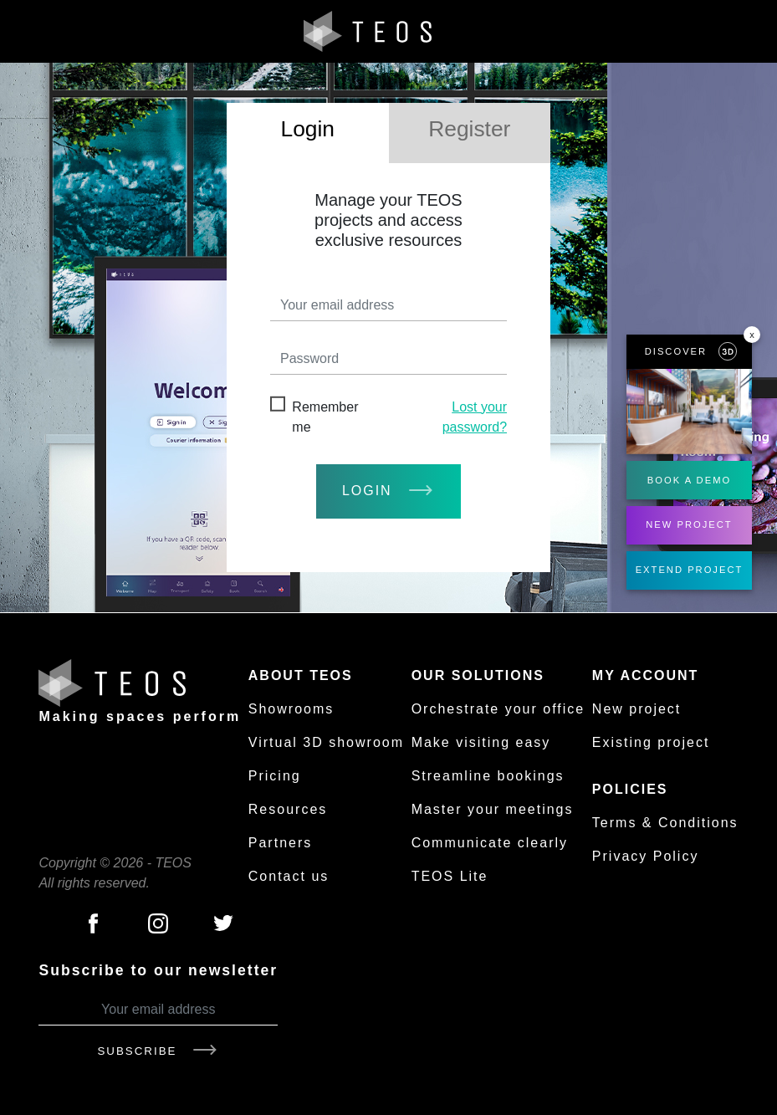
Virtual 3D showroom (326, 742)
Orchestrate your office (498, 709)
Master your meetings (493, 809)
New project (636, 709)
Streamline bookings (488, 776)
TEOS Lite (450, 876)
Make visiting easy (481, 742)
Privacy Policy (645, 856)
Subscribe (158, 1051)
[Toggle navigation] (746, 31)
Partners (280, 843)
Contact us (288, 876)
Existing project (651, 742)
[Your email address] (158, 1010)
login (388, 490)
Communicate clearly (490, 843)
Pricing (274, 776)
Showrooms (291, 709)
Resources (287, 809)
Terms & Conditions (665, 823)
